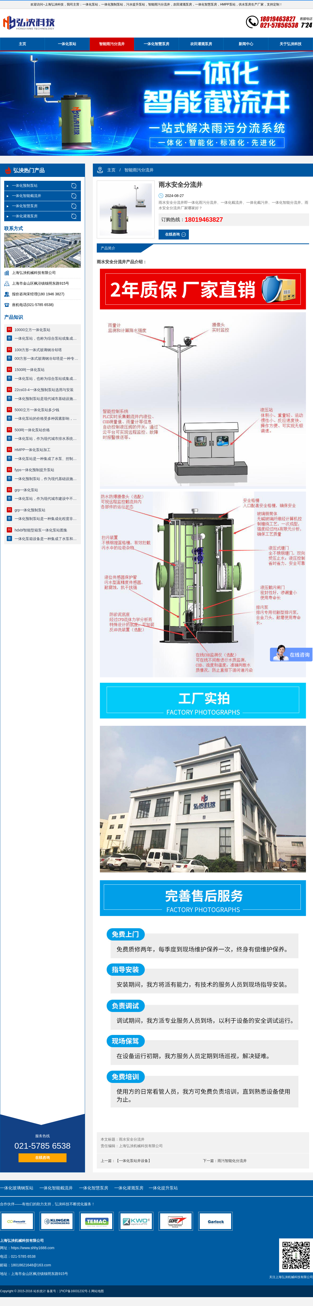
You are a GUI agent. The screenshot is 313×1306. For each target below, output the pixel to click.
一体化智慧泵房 (156, 44)
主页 (22, 44)
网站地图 (97, 1291)
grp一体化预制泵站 (30, 510)
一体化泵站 (67, 44)
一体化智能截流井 (26, 196)
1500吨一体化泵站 (30, 370)
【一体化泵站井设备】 (133, 1161)
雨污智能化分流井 (232, 1161)
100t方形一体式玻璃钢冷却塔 (38, 350)
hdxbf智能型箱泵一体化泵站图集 (41, 530)
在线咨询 (42, 1157)
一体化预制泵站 (25, 185)
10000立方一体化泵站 (32, 330)
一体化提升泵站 (163, 1188)
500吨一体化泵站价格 (32, 430)
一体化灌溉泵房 (25, 216)
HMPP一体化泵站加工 (33, 450)
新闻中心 (246, 44)
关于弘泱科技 (291, 44)
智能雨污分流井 (112, 44)
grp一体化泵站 (26, 490)
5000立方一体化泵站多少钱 (37, 410)
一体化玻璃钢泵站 (16, 1188)
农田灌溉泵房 (201, 44)
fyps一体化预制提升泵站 (34, 470)
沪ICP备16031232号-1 (75, 1291)
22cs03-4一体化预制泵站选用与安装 (44, 390)
